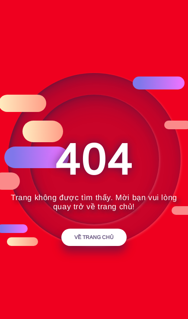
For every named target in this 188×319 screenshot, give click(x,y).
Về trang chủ (94, 237)
